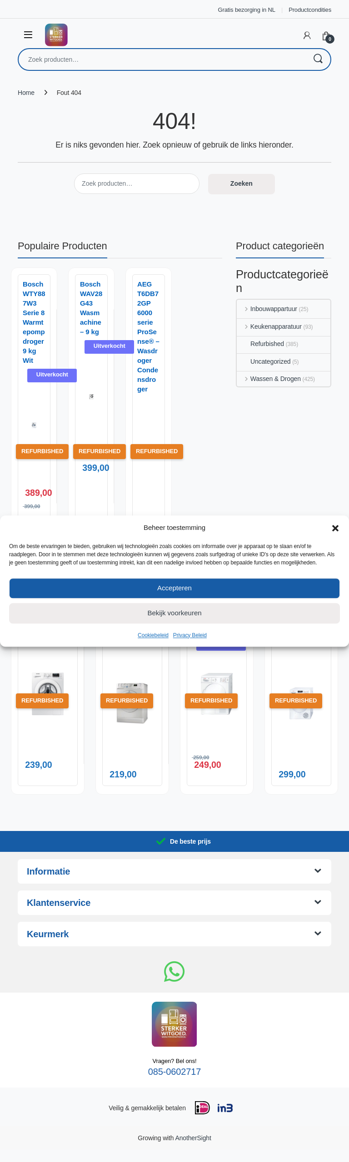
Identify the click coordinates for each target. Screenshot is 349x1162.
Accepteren (174, 588)
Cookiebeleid (153, 635)
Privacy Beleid (190, 635)
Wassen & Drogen (269, 378)
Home (26, 92)
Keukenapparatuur (269, 326)
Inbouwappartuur (267, 308)
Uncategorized (263, 361)
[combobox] (162, 59)
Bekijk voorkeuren (174, 613)
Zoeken (317, 59)
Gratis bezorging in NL (246, 9)
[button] (335, 527)
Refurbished (260, 343)
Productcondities (310, 9)
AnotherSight (193, 1150)
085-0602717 (174, 1084)
